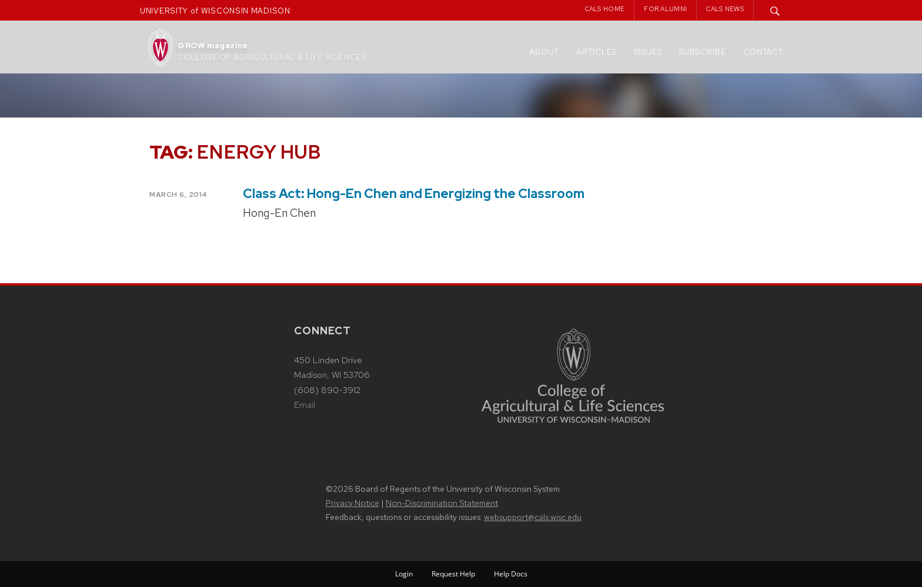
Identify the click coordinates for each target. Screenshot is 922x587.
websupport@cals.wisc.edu (533, 517)
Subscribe (702, 52)
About (544, 52)
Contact (763, 52)
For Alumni (665, 9)
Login (404, 574)
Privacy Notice (352, 503)
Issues (648, 52)
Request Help (453, 574)
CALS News (725, 9)
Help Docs (510, 574)
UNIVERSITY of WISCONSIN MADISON (215, 11)
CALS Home (605, 9)
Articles (596, 52)
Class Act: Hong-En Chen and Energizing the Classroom (413, 193)
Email (304, 405)
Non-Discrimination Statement (442, 503)
